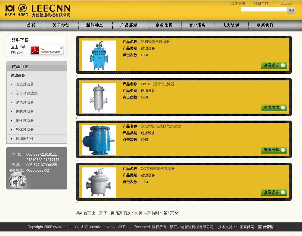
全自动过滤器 (26, 93)
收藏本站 (261, 3)
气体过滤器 (25, 130)
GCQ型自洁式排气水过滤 (161, 126)
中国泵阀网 (245, 227)
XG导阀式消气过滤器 (158, 168)
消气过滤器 (25, 102)
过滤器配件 (25, 139)
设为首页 (238, 3)
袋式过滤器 (25, 111)
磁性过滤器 (25, 120)
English (286, 3)
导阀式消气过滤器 (155, 42)
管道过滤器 (25, 84)
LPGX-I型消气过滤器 (157, 84)
